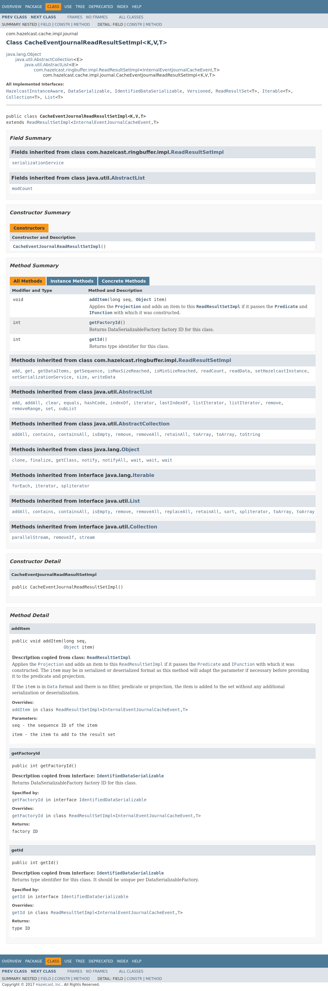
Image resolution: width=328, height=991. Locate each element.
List (50, 97)
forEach (21, 485)
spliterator (75, 485)
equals (71, 402)
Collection (19, 97)
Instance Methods (71, 281)
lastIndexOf (174, 402)
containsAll (73, 434)
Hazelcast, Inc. (49, 984)
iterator (143, 402)
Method (82, 24)
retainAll (176, 434)
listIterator (208, 402)
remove (273, 402)
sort (229, 511)
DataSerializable (89, 91)
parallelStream (30, 537)
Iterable (272, 91)
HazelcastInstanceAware (34, 91)
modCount (22, 188)
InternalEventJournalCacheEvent (177, 69)
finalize (40, 460)
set (49, 408)
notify (90, 460)
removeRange (26, 408)
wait (136, 460)
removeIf (63, 537)
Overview (11, 7)
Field (46, 24)
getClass (66, 460)
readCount (212, 370)
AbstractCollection (144, 424)
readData (239, 370)
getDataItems (53, 370)
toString (250, 434)
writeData (103, 377)
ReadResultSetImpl (49, 122)
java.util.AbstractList (47, 64)
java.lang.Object (23, 54)
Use (68, 7)
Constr (62, 24)
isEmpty (101, 434)
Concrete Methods (124, 281)
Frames (75, 17)
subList (68, 408)
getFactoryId (104, 322)
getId (95, 339)
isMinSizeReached (175, 370)
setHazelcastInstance (281, 370)
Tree (80, 7)
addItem (98, 299)
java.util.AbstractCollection (44, 59)
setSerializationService (41, 377)
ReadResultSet (232, 91)
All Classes (131, 17)
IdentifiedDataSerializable (148, 91)
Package (33, 7)
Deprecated (101, 7)
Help (136, 7)
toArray (202, 434)
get (29, 370)
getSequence (88, 370)
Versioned (198, 91)
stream (87, 537)
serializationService (38, 162)
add (16, 370)
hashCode (94, 402)
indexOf (119, 402)
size (82, 377)
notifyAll (114, 460)
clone (18, 460)
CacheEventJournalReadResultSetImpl (57, 246)
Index (123, 7)
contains (43, 434)
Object (143, 299)
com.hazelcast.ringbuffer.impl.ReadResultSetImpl (86, 69)
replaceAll (177, 511)
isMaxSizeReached (128, 370)
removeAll (148, 434)
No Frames (97, 17)
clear (52, 402)
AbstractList (128, 178)
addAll (33, 402)
